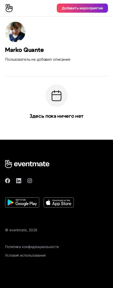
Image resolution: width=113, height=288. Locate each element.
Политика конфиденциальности (32, 246)
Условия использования (25, 255)
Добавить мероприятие (82, 8)
